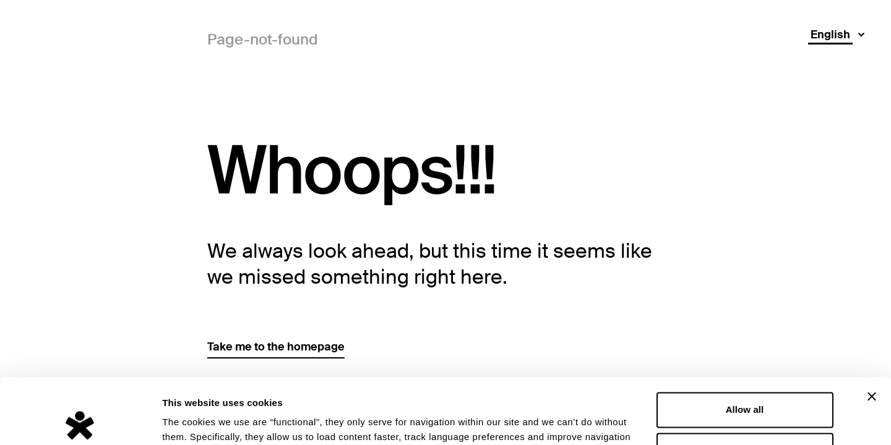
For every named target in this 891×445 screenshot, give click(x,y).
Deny (744, 384)
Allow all (745, 344)
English (830, 34)
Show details (191, 420)
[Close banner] (871, 331)
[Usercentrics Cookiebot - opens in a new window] (80, 421)
